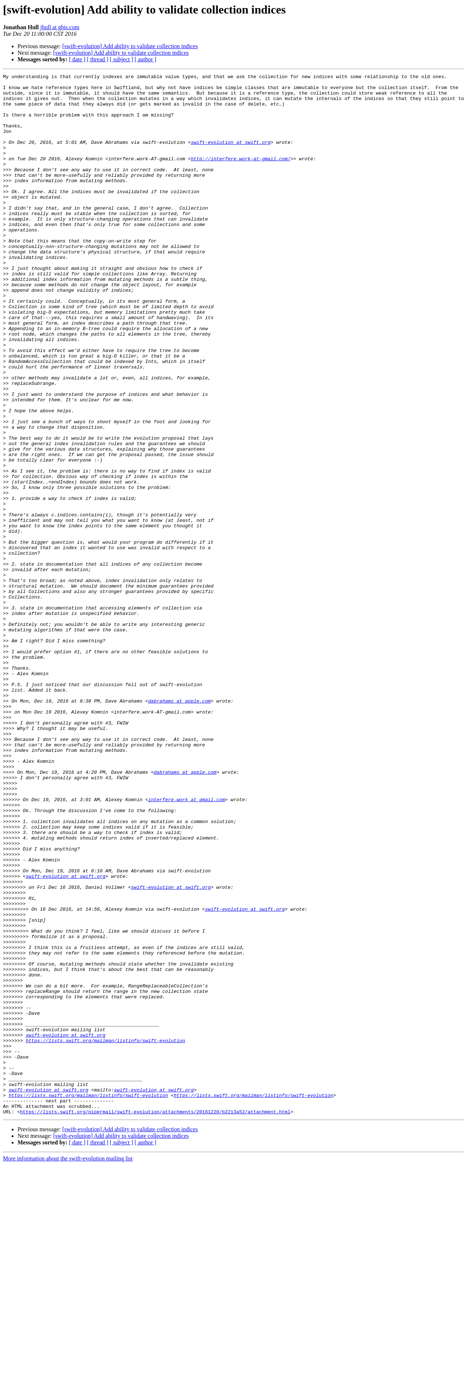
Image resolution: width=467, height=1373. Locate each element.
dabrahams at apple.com (179, 826)
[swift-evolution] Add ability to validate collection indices (130, 46)
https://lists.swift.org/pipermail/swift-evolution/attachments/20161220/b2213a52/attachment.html (155, 1319)
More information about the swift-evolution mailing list (68, 1367)
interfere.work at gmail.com (186, 945)
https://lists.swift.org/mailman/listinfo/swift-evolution (105, 1234)
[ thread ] (97, 59)
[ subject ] (121, 59)
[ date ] (77, 59)
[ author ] (146, 59)
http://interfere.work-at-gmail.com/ (240, 176)
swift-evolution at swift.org (230, 156)
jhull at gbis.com (59, 27)
